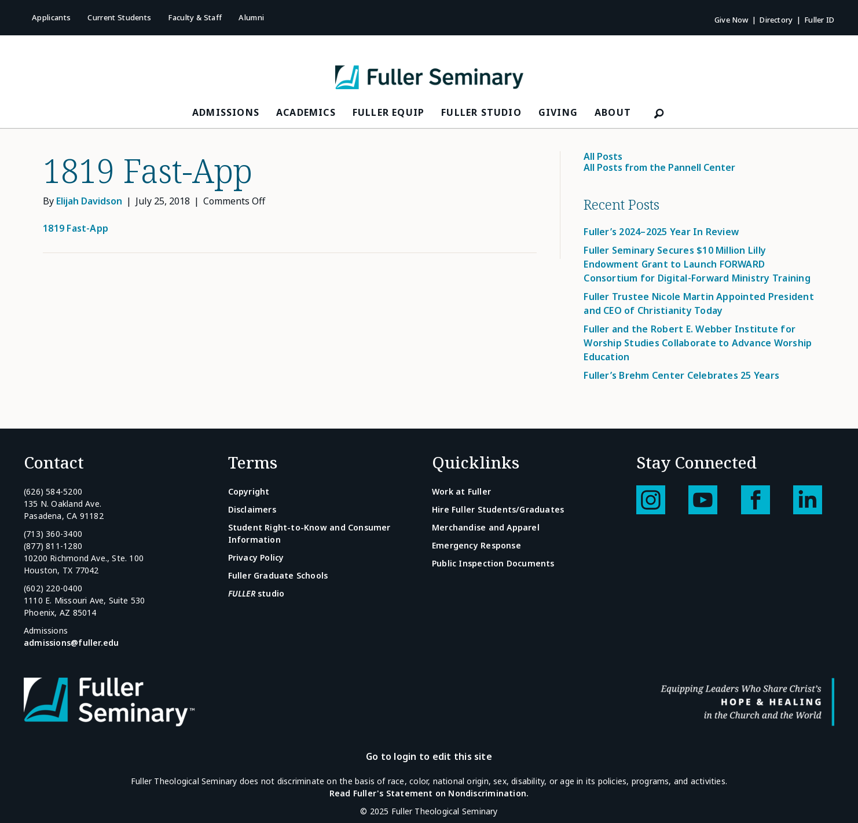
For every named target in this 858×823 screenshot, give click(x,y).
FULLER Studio (481, 112)
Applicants (51, 17)
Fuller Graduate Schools (278, 575)
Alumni (251, 17)
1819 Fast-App (75, 228)
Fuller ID (819, 19)
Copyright (249, 491)
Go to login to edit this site (429, 756)
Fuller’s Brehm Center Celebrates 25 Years (681, 375)
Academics (306, 112)
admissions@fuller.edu (71, 642)
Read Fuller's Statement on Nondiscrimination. (429, 793)
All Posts (603, 156)
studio (256, 593)
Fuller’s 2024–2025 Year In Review (661, 231)
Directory (776, 19)
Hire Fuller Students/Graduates (498, 509)
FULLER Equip (388, 112)
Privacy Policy (256, 557)
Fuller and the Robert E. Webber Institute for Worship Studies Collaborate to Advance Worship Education (698, 343)
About (613, 112)
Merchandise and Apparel (486, 527)
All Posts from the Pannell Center (659, 167)
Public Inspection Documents (493, 563)
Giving (558, 112)
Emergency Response (476, 545)
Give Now (731, 19)
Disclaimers (252, 509)
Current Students (119, 17)
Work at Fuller (461, 491)
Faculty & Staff (195, 17)
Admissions (225, 112)
